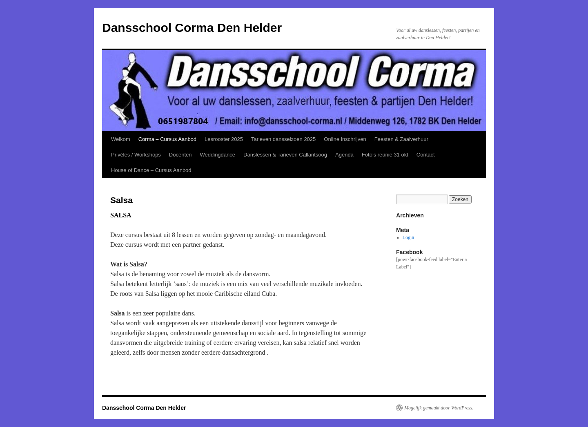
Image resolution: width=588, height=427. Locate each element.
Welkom (120, 139)
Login (408, 237)
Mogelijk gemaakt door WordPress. (438, 408)
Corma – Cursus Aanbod (167, 139)
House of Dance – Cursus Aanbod (151, 170)
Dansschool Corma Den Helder (192, 27)
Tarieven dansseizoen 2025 (283, 139)
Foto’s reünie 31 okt (385, 155)
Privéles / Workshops (136, 155)
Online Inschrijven (345, 139)
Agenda (344, 155)
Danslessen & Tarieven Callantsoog (285, 155)
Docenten (180, 155)
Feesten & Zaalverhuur (401, 139)
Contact (425, 155)
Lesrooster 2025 (224, 139)
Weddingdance (218, 155)
